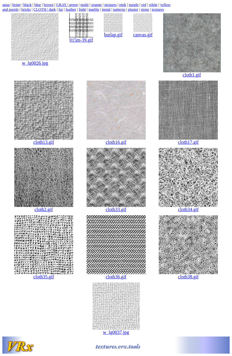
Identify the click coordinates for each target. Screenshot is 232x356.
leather (71, 9)
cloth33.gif (116, 207)
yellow (165, 4)
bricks (26, 9)
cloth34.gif (188, 207)
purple (134, 4)
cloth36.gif (116, 274)
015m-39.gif (81, 38)
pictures (110, 4)
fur (61, 9)
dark (52, 9)
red (143, 4)
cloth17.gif (188, 140)
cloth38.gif (188, 274)
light (82, 9)
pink (122, 4)
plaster (133, 9)
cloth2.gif (43, 207)
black (27, 4)
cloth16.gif (116, 140)
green (73, 4)
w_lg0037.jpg (116, 330)
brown (48, 4)
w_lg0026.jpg (35, 61)
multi (84, 4)
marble (94, 9)
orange (96, 4)
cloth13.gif (43, 140)
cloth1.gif (192, 72)
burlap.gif (113, 32)
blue (37, 4)
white (153, 4)
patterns (119, 9)
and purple (10, 9)
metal (106, 9)
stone (145, 9)
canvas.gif (142, 32)
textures (158, 9)
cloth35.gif (43, 274)
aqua (6, 4)
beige (16, 4)
